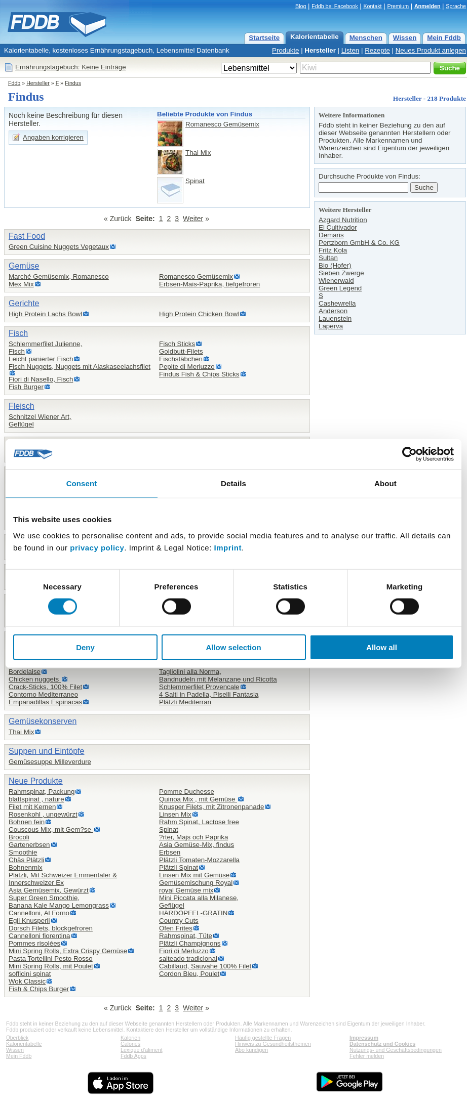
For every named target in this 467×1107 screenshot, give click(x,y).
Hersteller (320, 50)
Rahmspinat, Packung (41, 791)
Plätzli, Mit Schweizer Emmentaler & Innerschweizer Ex (63, 878)
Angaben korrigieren (53, 137)
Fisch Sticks (177, 344)
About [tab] (385, 483)
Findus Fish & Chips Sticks (199, 374)
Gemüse (24, 266)
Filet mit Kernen (32, 807)
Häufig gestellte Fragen (263, 1038)
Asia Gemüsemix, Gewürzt (49, 890)
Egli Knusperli (29, 920)
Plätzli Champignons (190, 943)
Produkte (285, 50)
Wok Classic (27, 981)
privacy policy (97, 547)
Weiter (193, 219)
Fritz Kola (333, 250)
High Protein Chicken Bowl (199, 314)
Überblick (17, 1038)
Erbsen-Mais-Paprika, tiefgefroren (209, 284)
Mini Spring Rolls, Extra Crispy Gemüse (68, 951)
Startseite (264, 37)
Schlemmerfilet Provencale (199, 687)
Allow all (381, 647)
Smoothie (23, 852)
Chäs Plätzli (26, 860)
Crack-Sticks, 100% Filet (45, 687)
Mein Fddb (444, 37)
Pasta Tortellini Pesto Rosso (51, 958)
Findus (73, 83)
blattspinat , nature (36, 799)
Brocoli (19, 837)
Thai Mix (198, 152)
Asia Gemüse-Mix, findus (196, 844)
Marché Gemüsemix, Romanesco (59, 276)
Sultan (328, 258)
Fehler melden (366, 1056)
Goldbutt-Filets (181, 351)
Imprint (228, 547)
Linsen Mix (175, 814)
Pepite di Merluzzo (187, 366)
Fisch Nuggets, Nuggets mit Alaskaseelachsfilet (79, 366)
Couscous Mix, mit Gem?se (51, 829)
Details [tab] (233, 483)
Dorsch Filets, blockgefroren (51, 928)
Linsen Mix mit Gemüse (194, 875)
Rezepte (377, 50)
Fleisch (21, 406)
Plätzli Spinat (178, 867)
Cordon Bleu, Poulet (189, 973)
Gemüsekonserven (42, 721)
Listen (350, 50)
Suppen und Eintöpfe (46, 751)
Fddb (14, 83)
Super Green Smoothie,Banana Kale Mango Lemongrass (59, 901)
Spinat (195, 181)
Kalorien (130, 1038)
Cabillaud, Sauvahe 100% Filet (205, 966)
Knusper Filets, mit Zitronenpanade (211, 807)
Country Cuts (179, 920)
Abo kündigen (251, 1050)
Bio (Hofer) (335, 265)
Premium (398, 6)
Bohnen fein (27, 822)
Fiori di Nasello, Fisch (41, 379)
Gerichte (24, 303)
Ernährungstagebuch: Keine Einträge (70, 67)
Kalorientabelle (314, 36)
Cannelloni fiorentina (39, 936)
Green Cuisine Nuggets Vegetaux (59, 246)
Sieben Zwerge (341, 273)
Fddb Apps (133, 1056)
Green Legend (340, 288)
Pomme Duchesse (186, 791)
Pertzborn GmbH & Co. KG (359, 242)
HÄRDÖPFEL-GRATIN (193, 913)
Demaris (331, 235)
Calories (130, 1044)
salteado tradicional (188, 958)
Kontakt (372, 6)
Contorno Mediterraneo (43, 694)
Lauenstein (335, 318)
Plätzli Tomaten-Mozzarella (199, 860)
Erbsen (169, 852)
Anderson (333, 311)
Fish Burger (26, 387)
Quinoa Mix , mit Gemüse (198, 799)
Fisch (18, 333)
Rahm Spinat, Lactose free (199, 822)
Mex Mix (21, 284)
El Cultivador (338, 227)
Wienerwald (336, 280)
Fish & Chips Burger (39, 989)
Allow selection (233, 647)
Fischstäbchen (181, 359)
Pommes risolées (34, 943)
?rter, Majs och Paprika (193, 837)
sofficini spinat (30, 973)
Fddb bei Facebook (335, 6)
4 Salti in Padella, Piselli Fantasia (208, 694)
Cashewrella (337, 303)
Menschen (365, 37)
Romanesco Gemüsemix (222, 124)
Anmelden (427, 6)
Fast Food (27, 236)
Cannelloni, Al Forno (39, 913)
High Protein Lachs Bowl (45, 314)
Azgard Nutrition (343, 220)
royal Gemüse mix (186, 890)
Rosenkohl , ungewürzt (43, 814)
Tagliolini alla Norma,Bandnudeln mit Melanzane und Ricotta (218, 675)
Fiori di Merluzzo (184, 951)
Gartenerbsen (29, 844)
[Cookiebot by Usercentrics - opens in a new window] (409, 454)
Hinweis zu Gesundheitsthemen (273, 1044)
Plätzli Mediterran (185, 702)
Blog (300, 6)
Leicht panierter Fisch (41, 359)
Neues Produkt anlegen (431, 50)
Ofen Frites (175, 928)
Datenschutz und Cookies (382, 1044)
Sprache (456, 6)
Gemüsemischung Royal (195, 882)
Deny (85, 647)
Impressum (363, 1038)
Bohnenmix (26, 867)
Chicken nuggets (35, 679)
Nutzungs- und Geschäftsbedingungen (395, 1050)
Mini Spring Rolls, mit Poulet (51, 966)
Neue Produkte (36, 781)
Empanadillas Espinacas (45, 702)
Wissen (405, 37)
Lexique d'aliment (142, 1050)
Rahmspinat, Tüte (185, 936)
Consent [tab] (81, 483)
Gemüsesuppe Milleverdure (50, 761)
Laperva (331, 326)
